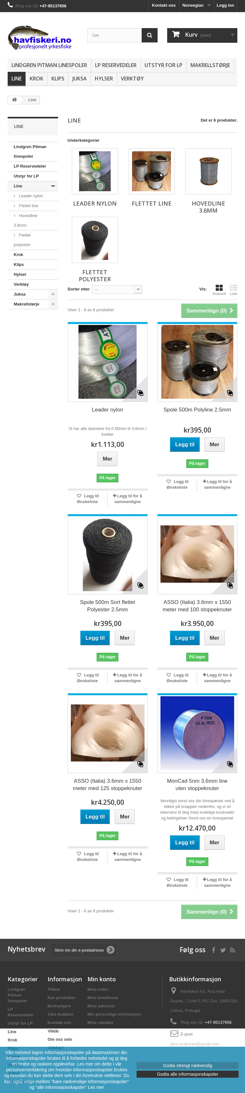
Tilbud (54, 989)
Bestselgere (59, 1006)
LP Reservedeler (116, 65)
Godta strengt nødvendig (187, 1065)
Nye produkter (62, 997)
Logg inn (225, 5)
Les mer (96, 1087)
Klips (57, 78)
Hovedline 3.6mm (25, 220)
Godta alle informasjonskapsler (187, 1074)
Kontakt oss (163, 5)
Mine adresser (101, 1006)
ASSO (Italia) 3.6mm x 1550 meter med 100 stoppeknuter (197, 606)
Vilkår (53, 1031)
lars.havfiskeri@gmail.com (194, 1043)
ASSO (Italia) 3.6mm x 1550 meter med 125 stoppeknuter (107, 784)
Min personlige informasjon (114, 1014)
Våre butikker (61, 1014)
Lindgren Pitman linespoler (49, 65)
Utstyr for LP (163, 65)
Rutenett (219, 290)
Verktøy (132, 78)
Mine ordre (97, 989)
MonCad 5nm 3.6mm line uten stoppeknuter (197, 784)
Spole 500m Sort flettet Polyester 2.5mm (107, 606)
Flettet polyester (22, 240)
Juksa (79, 78)
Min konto (101, 979)
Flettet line (28, 205)
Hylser (104, 78)
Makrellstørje (210, 65)
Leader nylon (30, 195)
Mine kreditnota (102, 997)
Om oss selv (60, 1039)
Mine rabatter (100, 1022)
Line (16, 78)
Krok (36, 78)
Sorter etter (79, 289)
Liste (233, 290)
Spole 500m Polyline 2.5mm (197, 410)
